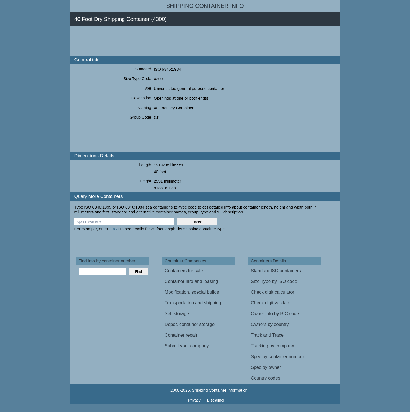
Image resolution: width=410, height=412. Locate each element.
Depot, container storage (190, 324)
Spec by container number (277, 356)
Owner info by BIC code (275, 313)
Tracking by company (272, 345)
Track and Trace (267, 335)
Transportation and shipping (193, 302)
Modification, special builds (192, 292)
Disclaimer (215, 400)
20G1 (114, 229)
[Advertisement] (174, 41)
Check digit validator (271, 302)
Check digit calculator (272, 292)
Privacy (195, 400)
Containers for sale (184, 270)
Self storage (177, 313)
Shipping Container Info (205, 6)
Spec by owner (266, 367)
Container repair (181, 335)
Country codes (265, 378)
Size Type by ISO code (274, 281)
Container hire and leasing (191, 281)
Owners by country (270, 324)
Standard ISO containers (276, 270)
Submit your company (187, 345)
